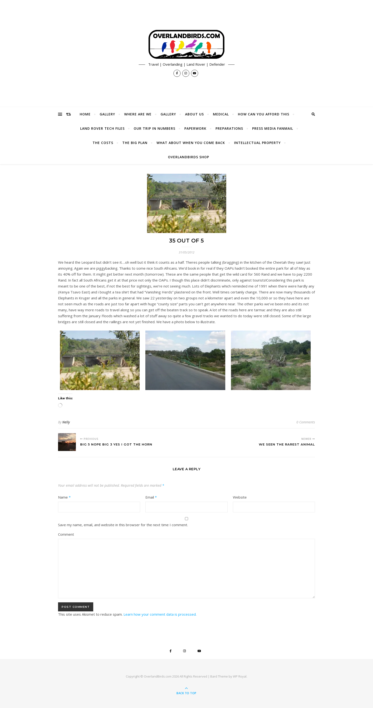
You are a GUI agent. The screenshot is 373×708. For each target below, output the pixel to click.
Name (64, 497)
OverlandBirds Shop (188, 157)
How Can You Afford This (263, 114)
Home (85, 114)
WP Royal (239, 676)
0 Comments (305, 422)
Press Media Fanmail (272, 128)
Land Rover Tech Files (102, 128)
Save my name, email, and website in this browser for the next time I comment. (123, 524)
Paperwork (195, 128)
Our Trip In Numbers (154, 128)
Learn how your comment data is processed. (159, 614)
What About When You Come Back (191, 142)
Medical (221, 114)
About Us (194, 114)
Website (240, 497)
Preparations (229, 128)
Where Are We (138, 114)
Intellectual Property (257, 142)
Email (151, 497)
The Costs (103, 142)
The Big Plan (134, 142)
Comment (66, 534)
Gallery (107, 114)
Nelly (66, 422)
